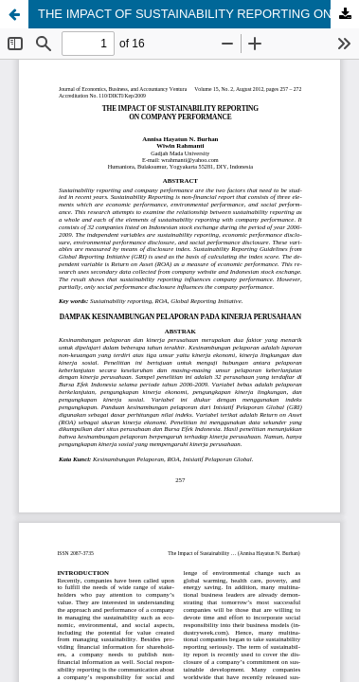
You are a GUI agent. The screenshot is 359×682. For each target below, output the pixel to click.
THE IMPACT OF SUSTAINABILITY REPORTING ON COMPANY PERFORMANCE (198, 14)
